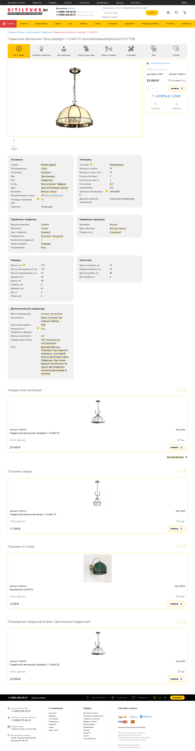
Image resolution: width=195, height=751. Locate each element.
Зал (60, 317)
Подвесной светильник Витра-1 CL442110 (33, 514)
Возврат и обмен (90, 721)
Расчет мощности (54, 195)
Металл (45, 191)
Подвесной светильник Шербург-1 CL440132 (34, 433)
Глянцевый (57, 236)
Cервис (87, 708)
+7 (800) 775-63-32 (74, 11)
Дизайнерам (103, 2)
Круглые (45, 363)
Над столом (59, 360)
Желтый (45, 187)
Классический (48, 184)
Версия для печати (160, 63)
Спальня (45, 321)
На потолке (56, 313)
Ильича (45, 356)
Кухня (44, 317)
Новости (86, 733)
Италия (44, 164)
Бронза (64, 187)
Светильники (32, 32)
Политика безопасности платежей (131, 727)
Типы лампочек (89, 738)
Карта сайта (53, 730)
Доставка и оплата (16, 2)
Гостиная (52, 317)
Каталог (8, 23)
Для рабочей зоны (50, 347)
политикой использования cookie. (132, 740)
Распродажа (54, 721)
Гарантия (37, 2)
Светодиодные (48, 343)
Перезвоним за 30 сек (111, 8)
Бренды (120, 2)
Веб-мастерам (89, 724)
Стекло (53, 191)
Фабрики (52, 716)
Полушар (45, 243)
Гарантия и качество (91, 719)
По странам (53, 719)
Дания (53, 164)
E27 (111, 184)
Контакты (135, 2)
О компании (56, 708)
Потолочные (57, 363)
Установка (84, 2)
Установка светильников (93, 716)
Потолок (45, 313)
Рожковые (46, 350)
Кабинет (55, 321)
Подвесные (46, 32)
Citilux (44, 168)
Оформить (177, 698)
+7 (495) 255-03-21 (74, 14)
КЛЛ (43, 339)
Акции (51, 727)
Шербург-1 (46, 172)
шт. (157, 697)
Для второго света (59, 356)
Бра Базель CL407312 (21, 589)
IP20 (43, 324)
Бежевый (55, 187)
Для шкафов (58, 370)
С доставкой (59, 353)
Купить (177, 88)
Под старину (59, 350)
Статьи (86, 736)
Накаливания (116, 164)
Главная (12, 32)
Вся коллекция (177, 457)
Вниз (43, 247)
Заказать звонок (38, 697)
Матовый (46, 236)
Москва (71, 8)
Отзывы (68, 2)
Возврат (53, 2)
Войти (184, 2)
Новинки (52, 724)
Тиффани (61, 184)
